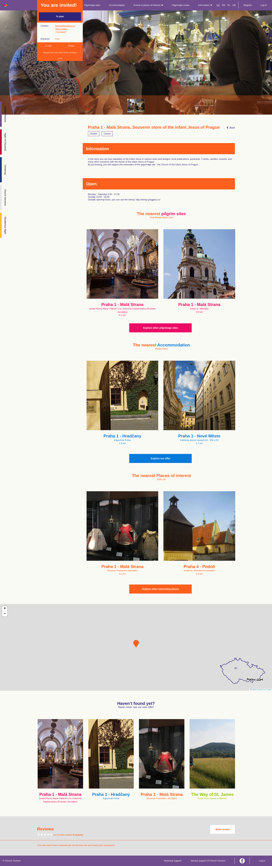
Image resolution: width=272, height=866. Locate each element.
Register (248, 5)
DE (234, 5)
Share (71, 45)
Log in (264, 5)
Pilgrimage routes (180, 5)
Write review (222, 829)
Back (230, 127)
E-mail (48, 45)
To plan (60, 16)
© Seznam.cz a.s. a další (264, 689)
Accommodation (117, 5)
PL (229, 5)
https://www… (62, 29)
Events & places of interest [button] (148, 5)
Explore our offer (160, 458)
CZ (218, 5)
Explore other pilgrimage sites (160, 327)
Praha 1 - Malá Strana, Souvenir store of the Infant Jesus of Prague (154, 127)
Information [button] (205, 5)
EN (223, 5)
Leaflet (253, 689)
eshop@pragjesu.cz (65, 25)
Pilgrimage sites (92, 5)
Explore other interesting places (160, 589)
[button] (136, 644)
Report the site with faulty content (59, 52)
